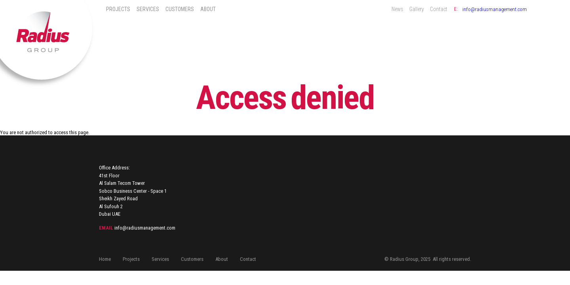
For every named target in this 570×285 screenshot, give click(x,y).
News (397, 9)
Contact (438, 9)
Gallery (416, 9)
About (208, 9)
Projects (118, 9)
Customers (179, 9)
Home (105, 259)
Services (148, 9)
